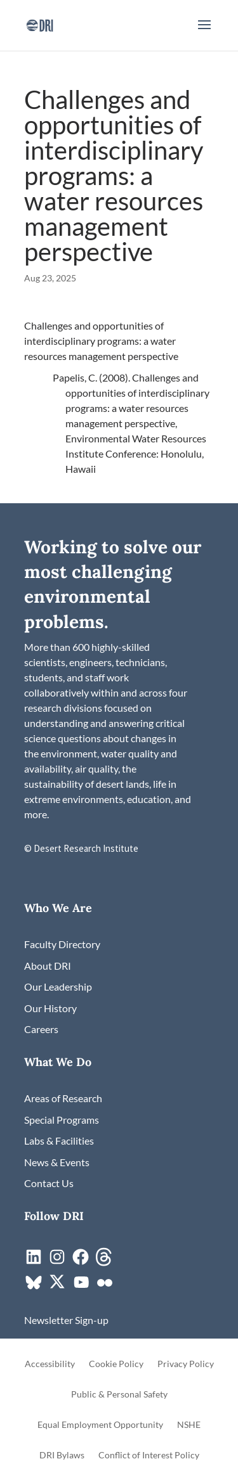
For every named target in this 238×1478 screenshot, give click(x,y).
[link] (39, 24)
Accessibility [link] (50, 1364)
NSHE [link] (189, 1425)
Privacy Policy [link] (185, 1364)
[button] (204, 33)
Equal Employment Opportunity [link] (100, 1425)
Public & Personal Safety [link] (119, 1394)
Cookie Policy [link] (116, 1364)
